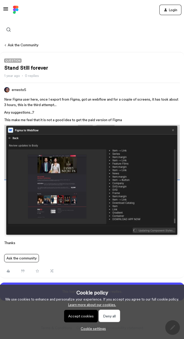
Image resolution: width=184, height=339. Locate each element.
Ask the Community (23, 45)
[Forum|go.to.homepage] (15, 10)
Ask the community (21, 258)
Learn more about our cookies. (92, 305)
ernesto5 (19, 90)
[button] (6, 11)
